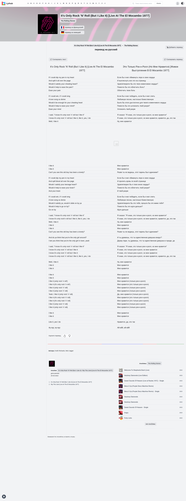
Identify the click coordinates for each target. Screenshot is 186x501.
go (64, 206)
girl (81, 237)
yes (57, 321)
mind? (74, 106)
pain (60, 90)
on (79, 203)
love (52, 99)
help (58, 87)
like (78, 118)
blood (59, 181)
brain (59, 191)
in (68, 77)
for (67, 102)
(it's (56, 284)
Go (50, 209)
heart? (77, 84)
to (62, 87)
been (77, 172)
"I (55, 115)
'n (65, 281)
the (66, 80)
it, (81, 118)
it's (62, 115)
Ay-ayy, (52, 327)
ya (56, 237)
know (58, 115)
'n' (74, 115)
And (51, 80)
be (57, 102)
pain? (73, 87)
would (68, 203)
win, (59, 96)
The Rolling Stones (68, 21)
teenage (70, 184)
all (59, 80)
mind (60, 109)
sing (70, 96)
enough (62, 102)
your (64, 84)
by (81, 203)
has (74, 172)
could (54, 77)
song (57, 99)
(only (57, 281)
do (54, 237)
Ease (51, 90)
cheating (71, 84)
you (55, 172)
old (66, 172)
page (70, 80)
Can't (51, 172)
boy (70, 172)
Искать (159, 3)
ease (65, 87)
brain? (75, 187)
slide (75, 203)
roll (76, 115)
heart (74, 77)
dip (58, 77)
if (61, 96)
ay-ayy (58, 327)
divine (64, 99)
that (65, 237)
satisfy (59, 84)
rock (71, 115)
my (61, 77)
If (49, 77)
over (63, 80)
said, (52, 115)
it (57, 80)
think (60, 237)
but (80, 115)
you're (69, 237)
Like (51, 321)
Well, (51, 121)
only (66, 115)
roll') (68, 281)
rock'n (65, 218)
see (59, 172)
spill (55, 80)
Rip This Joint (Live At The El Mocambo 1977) (65, 384)
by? (69, 206)
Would (52, 84)
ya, (64, 203)
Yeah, (51, 294)
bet (51, 240)
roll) (68, 287)
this (63, 172)
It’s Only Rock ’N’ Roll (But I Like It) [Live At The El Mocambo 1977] (71, 381)
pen (65, 77)
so (60, 99)
